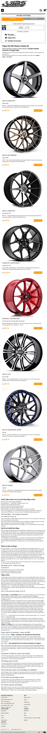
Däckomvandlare (5, 713)
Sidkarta (26, 707)
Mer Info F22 (38, 220)
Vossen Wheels (5, 634)
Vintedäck (3, 726)
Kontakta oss (4, 724)
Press (2, 715)
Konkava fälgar (4, 615)
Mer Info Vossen (38, 272)
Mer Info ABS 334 (38, 439)
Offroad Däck (4, 720)
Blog (25, 713)
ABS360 (18, 532)
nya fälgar (11, 548)
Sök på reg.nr (12, 18)
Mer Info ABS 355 (38, 110)
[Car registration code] (24, 27)
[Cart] (44, 10)
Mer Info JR (38, 328)
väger (2, 612)
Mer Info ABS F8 (38, 165)
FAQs (25, 715)
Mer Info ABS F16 (38, 495)
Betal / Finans (27, 697)
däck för (15, 557)
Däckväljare (3, 710)
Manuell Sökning (23, 31)
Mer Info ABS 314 (38, 384)
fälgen (41, 548)
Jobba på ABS (27, 704)
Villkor (25, 699)
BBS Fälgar (4, 643)
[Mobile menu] (2, 10)
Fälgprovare (26, 702)
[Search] (41, 10)
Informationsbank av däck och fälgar (32, 717)
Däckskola (26, 710)
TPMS (2, 717)
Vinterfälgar (3, 618)
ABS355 (38, 615)
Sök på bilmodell (34, 18)
